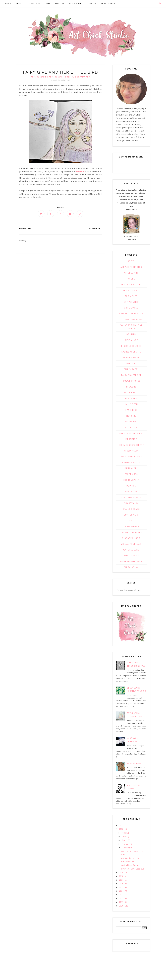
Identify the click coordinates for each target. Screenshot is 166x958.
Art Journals (56, 77)
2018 (121, 876)
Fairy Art (85, 77)
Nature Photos (131, 462)
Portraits (131, 491)
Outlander (131, 468)
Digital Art (131, 340)
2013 (121, 894)
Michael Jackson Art (131, 445)
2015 (121, 887)
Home (8, 3)
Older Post (95, 228)
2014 (121, 891)
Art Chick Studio (131, 284)
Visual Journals (131, 544)
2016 (121, 883)
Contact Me (34, 3)
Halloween (131, 404)
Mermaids (131, 439)
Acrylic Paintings (131, 267)
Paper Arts (131, 474)
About (19, 3)
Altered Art (131, 273)
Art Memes (131, 296)
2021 (121, 825)
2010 (121, 905)
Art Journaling (39, 77)
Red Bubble (75, 3)
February (126, 844)
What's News (131, 555)
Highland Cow (134, 763)
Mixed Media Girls (131, 456)
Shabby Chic (131, 503)
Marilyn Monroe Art (131, 433)
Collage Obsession (131, 319)
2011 (121, 902)
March (125, 840)
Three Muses (131, 526)
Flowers (131, 386)
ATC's (131, 261)
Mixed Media (131, 450)
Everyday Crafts (131, 351)
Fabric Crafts (131, 357)
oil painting (131, 567)
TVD (131, 520)
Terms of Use (108, 3)
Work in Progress (131, 561)
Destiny (131, 334)
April (124, 836)
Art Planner (131, 302)
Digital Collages (131, 346)
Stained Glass (131, 509)
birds (68, 77)
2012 (121, 898)
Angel (131, 278)
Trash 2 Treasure (131, 532)
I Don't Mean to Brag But (132, 869)
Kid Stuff (131, 427)
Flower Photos (131, 381)
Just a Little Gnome (130, 865)
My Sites (59, 3)
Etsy (48, 3)
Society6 (91, 3)
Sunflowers (131, 515)
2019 (121, 872)
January (125, 847)
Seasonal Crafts (131, 497)
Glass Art (131, 398)
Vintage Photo (131, 538)
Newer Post (25, 228)
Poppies (131, 485)
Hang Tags (131, 410)
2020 (121, 829)
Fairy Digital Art (131, 375)
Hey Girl (131, 415)
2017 (121, 880)
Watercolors (131, 549)
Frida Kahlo (131, 392)
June (124, 833)
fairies (75, 77)
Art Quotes (131, 307)
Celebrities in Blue (131, 313)
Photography (131, 479)
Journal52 (131, 421)
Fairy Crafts (131, 369)
